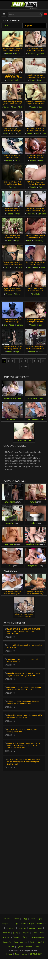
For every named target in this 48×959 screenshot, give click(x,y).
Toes (29, 267)
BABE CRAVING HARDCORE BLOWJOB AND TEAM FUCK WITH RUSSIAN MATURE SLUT (23, 631)
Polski (32, 942)
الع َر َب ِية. (14, 923)
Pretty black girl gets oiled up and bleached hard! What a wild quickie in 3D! (24, 688)
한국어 (15, 933)
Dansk (42, 933)
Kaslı (43, 267)
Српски (32, 928)
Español (29, 947)
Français (33, 919)
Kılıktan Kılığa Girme (36, 54)
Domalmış (42, 214)
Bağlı (17, 241)
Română (41, 942)
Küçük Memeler (13, 80)
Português (7, 942)
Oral (40, 107)
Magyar (5, 923)
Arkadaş (33, 160)
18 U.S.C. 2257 (36, 954)
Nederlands (41, 923)
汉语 (41, 919)
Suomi (34, 933)
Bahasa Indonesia (20, 942)
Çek (20, 107)
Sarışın (20, 325)
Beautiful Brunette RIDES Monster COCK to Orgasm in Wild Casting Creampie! (24, 674)
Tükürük (10, 214)
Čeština (16, 937)
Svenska (11, 947)
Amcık (9, 352)
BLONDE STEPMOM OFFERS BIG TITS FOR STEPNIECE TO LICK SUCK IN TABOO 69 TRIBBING (23, 745)
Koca (6, 267)
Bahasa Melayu (38, 937)
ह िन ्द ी (25, 937)
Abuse (24, 954)
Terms (17, 954)
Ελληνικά (6, 937)
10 (43, 361)
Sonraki (24, 366)
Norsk (40, 928)
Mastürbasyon (39, 241)
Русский (20, 947)
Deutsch (7, 919)
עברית (23, 923)
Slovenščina (10, 928)
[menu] (3, 14)
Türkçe (37, 947)
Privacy (9, 954)
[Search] (41, 14)
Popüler (28, 25)
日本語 (24, 919)
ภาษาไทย (6, 933)
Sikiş (40, 80)
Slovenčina (22, 928)
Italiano (16, 919)
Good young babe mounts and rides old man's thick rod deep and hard (23, 702)
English (31, 923)
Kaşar (19, 134)
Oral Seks (36, 294)
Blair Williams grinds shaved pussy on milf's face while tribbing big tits (24, 716)
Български (25, 933)
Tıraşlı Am (30, 214)
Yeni (5, 25)
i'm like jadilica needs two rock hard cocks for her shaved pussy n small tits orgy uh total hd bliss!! (23, 762)
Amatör (9, 54)
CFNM (9, 241)
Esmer (17, 54)
